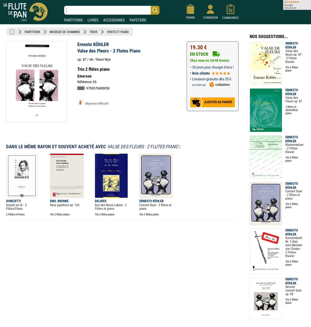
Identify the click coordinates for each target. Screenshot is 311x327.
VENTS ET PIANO (118, 32)
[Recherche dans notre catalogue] (112, 10)
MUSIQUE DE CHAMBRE (65, 32)
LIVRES (93, 20)
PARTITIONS (73, 20)
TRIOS (93, 32)
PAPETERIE (137, 20)
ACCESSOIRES (114, 20)
